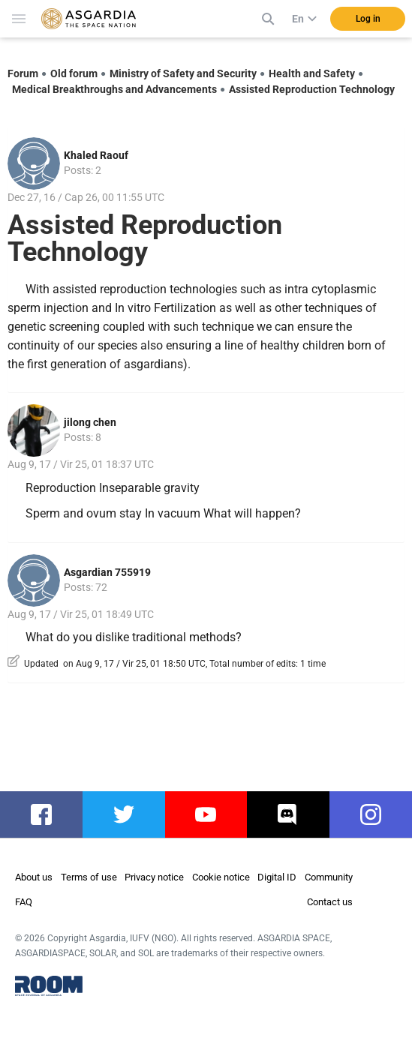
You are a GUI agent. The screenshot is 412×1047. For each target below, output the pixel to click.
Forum (23, 74)
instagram (378, 814)
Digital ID (276, 877)
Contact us (330, 902)
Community (329, 877)
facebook (49, 814)
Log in (368, 19)
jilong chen (90, 422)
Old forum (74, 74)
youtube (209, 814)
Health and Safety (312, 74)
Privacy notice (154, 877)
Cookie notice (221, 877)
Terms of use (89, 877)
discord (289, 814)
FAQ (23, 902)
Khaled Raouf (96, 155)
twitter (123, 814)
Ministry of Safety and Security (183, 74)
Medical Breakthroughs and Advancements (114, 89)
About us (34, 877)
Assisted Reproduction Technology (312, 89)
